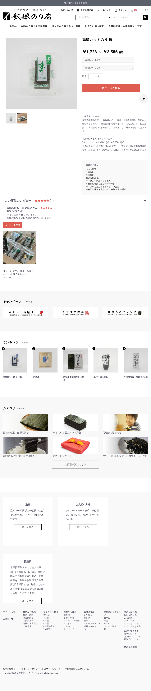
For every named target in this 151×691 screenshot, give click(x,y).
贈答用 (67, 615)
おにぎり (68, 623)
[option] (41, 73)
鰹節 (86, 620)
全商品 (13, 26)
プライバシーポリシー (29, 669)
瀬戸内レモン (90, 626)
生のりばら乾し (131, 612)
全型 (106, 620)
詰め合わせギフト (112, 612)
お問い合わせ (9, 669)
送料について (130, 633)
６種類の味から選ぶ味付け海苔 (125, 26)
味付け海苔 (89, 612)
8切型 (116, 186)
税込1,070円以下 (93, 178)
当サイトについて (52, 669)
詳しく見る (28, 527)
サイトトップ (9, 612)
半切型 (46, 615)
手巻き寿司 (69, 618)
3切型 (46, 618)
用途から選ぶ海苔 (94, 26)
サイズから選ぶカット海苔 (66, 26)
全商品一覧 (8, 619)
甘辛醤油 (122, 189)
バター (87, 629)
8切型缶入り (49, 626)
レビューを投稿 (12, 225)
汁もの (67, 626)
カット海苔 (91, 169)
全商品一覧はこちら (75, 464)
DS (105, 615)
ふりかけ (128, 618)
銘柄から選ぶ (29, 612)
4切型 (46, 620)
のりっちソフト (131, 623)
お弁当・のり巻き (72, 620)
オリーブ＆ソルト (92, 623)
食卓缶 (107, 618)
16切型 (46, 629)
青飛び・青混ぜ (30, 623)
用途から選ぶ (70, 612)
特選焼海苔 (28, 618)
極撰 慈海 (28, 615)
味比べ (107, 623)
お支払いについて (132, 636)
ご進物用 (90, 172)
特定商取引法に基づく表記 (77, 669)
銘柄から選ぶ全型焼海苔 (34, 26)
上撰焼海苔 (28, 620)
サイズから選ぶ (50, 612)
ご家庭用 (90, 175)
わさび (87, 618)
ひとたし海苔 (110, 626)
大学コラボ (129, 620)
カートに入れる (111, 88)
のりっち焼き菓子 (132, 626)
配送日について (131, 639)
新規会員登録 (130, 647)
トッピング (69, 629)
